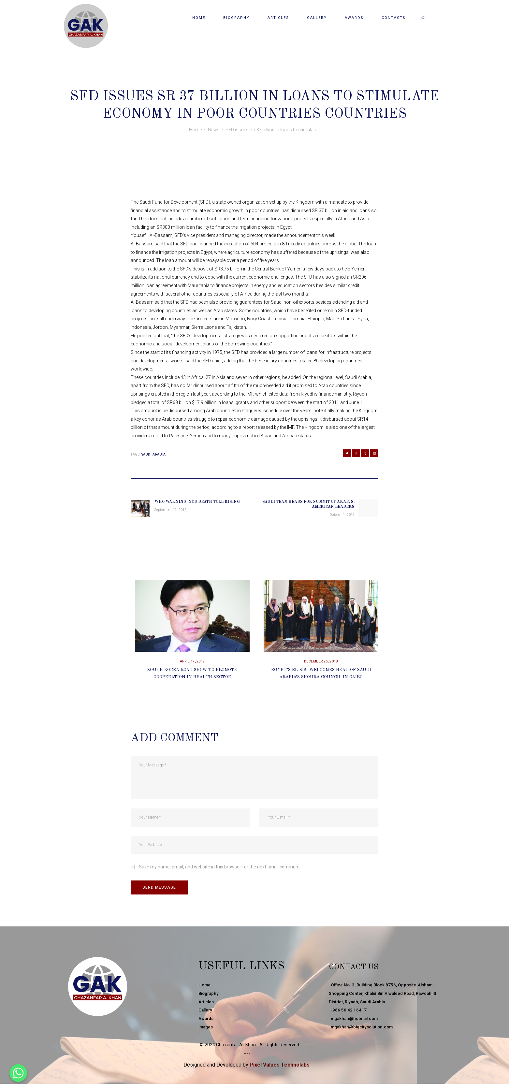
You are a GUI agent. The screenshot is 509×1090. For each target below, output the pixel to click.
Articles (206, 1007)
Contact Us (365, 972)
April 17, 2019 (192, 665)
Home (195, 129)
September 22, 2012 (229, 82)
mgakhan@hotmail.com (355, 1024)
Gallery (206, 1016)
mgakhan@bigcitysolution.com (363, 1033)
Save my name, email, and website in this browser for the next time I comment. (220, 871)
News (261, 82)
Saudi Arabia (153, 454)
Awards (206, 1024)
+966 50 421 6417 (348, 1016)
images (206, 1033)
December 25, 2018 (321, 665)
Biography (209, 999)
